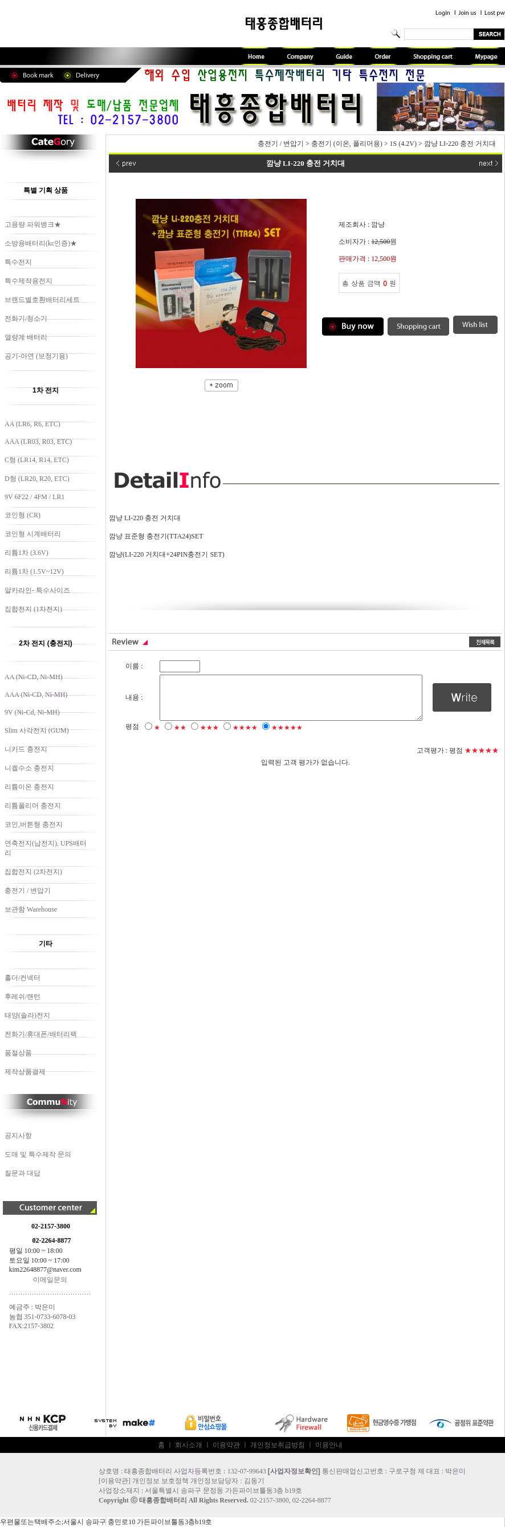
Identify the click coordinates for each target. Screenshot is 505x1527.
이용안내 (329, 1445)
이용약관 (226, 1445)
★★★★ (245, 736)
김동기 (254, 1481)
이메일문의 (50, 1280)
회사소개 (188, 1445)
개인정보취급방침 (277, 1445)
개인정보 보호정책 (160, 1481)
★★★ (209, 736)
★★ (180, 736)
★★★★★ (287, 736)
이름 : (133, 666)
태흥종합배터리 (163, 1500)
